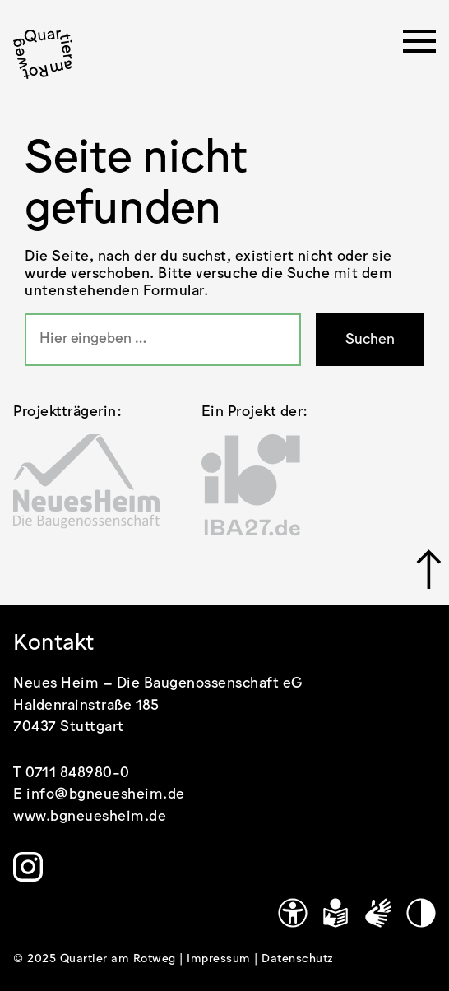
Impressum (220, 959)
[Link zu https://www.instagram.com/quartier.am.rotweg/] (28, 867)
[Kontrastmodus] (421, 913)
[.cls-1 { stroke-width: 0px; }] (42, 54)
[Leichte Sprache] (335, 913)
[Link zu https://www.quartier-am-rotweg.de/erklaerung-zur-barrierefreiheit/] (293, 913)
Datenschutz (298, 959)
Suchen (370, 339)
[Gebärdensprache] (378, 913)
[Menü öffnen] (419, 46)
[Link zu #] (426, 569)
